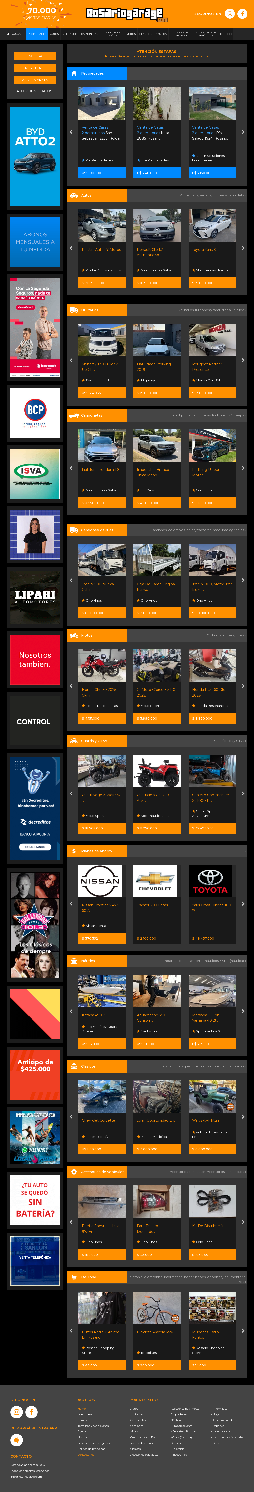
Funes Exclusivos (97, 1137)
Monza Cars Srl (206, 380)
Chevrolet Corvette (98, 1120)
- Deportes (217, 1426)
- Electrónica (179, 1454)
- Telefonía (177, 1449)
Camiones (136, 1426)
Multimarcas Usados (210, 270)
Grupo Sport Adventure (204, 813)
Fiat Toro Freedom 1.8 (101, 469)
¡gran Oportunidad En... (156, 1120)
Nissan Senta (94, 926)
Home (82, 1408)
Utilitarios (136, 1414)
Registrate (35, 68)
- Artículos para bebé (224, 1420)
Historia (83, 1437)
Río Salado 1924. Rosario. (210, 133)
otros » (240, 1282)
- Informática (219, 1408)
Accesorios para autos (144, 1454)
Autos (134, 1408)
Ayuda (82, 1431)
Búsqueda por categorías (94, 1443)
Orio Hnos (202, 490)
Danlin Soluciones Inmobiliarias (208, 158)
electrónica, (154, 1277)
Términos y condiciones (93, 1426)
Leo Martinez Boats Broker (99, 1029)
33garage (146, 380)
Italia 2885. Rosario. (153, 133)
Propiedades (179, 1414)
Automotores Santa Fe (210, 1134)
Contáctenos (86, 1454)
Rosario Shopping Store (98, 1350)
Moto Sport (148, 706)
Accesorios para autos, (188, 1172)
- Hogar (216, 1414)
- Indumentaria (221, 1431)
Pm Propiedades (97, 160)
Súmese (83, 1420)
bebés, (201, 1277)
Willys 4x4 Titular (206, 1120)
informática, (174, 1277)
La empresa (85, 1414)
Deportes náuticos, (204, 961)
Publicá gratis (35, 80)
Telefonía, (136, 1277)
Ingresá (35, 56)
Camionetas (138, 1420)
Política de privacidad (92, 1449)
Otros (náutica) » (233, 961)
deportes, (215, 1277)
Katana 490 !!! (93, 1015)
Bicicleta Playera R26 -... (157, 1332)
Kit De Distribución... (209, 1226)
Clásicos (135, 1449)
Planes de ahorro (141, 1443)
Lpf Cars (145, 490)
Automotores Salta (154, 270)
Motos (134, 1431)
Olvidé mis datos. (35, 91)
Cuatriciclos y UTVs (142, 1437)
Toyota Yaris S (204, 249)
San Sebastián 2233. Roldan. (102, 133)
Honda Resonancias (100, 706)
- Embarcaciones (181, 1426)
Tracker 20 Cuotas (152, 905)
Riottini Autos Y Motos (101, 249)
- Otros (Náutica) (181, 1437)
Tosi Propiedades (153, 160)
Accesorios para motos (225, 1172)
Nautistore (147, 1031)
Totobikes (147, 1353)
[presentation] (71, 132)
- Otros (215, 1443)
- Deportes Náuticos (183, 1431)
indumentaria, (235, 1277)
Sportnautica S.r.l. (98, 380)
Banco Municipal (152, 1137)
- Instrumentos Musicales (227, 1437)
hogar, (189, 1277)
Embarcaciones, (175, 961)
